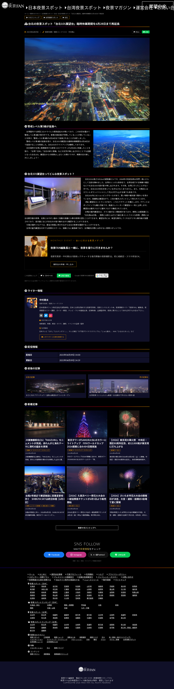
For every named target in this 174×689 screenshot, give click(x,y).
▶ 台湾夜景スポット (51, 17)
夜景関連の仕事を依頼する (40, 580)
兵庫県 (100, 592)
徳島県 (89, 595)
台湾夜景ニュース (36, 642)
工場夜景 (47, 637)
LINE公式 (120, 555)
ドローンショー (76, 639)
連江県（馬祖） (126, 628)
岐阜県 (43, 592)
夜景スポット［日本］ (39, 584)
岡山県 (55, 595)
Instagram (76, 555)
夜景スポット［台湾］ (39, 612)
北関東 (49, 605)
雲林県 (32, 628)
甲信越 (83, 605)
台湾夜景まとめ (52, 642)
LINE (145, 32)
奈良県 (123, 592)
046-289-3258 (85, 678)
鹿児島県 (90, 598)
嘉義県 (43, 628)
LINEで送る (64, 276)
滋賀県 (112, 592)
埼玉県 (55, 589)
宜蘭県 (77, 618)
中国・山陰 (51, 608)
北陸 (99, 605)
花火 (103, 637)
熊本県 (55, 598)
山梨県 (89, 589)
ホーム (32, 574)
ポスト (137, 32)
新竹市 (77, 615)
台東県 (32, 618)
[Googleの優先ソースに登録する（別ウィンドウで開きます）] (102, 276)
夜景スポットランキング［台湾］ (44, 622)
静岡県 (55, 592)
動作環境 (106, 580)
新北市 (43, 615)
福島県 (100, 586)
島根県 (43, 595)
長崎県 (43, 598)
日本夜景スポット (45, 7)
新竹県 (89, 615)
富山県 (112, 589)
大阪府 (77, 592)
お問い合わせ (127, 577)
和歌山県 (135, 592)
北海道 (32, 586)
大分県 (66, 598)
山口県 (77, 595)
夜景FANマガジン (37, 635)
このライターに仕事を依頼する (52, 337)
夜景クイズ (94, 637)
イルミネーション (36, 639)
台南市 (112, 615)
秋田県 (77, 586)
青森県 (43, 586)
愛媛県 (112, 595)
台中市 (100, 615)
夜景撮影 (82, 637)
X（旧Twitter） (98, 555)
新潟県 (77, 589)
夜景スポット (35, 637)
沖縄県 (100, 598)
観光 (95, 639)
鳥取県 (32, 595)
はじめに (43, 574)
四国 (65, 608)
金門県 (112, 618)
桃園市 (55, 615)
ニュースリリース (91, 580)
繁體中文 (157, 6)
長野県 (100, 589)
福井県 (134, 589)
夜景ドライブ (59, 648)
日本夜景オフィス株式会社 (81, 680)
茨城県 (112, 586)
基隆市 (66, 615)
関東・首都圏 (69, 605)
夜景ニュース (58, 637)
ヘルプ (101, 574)
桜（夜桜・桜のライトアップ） (120, 637)
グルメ (103, 639)
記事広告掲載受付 (85, 577)
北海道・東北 (35, 605)
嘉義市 (43, 631)
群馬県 (134, 586)
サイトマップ (120, 580)
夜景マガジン (118, 7)
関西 (31, 608)
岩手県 (55, 586)
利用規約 (89, 574)
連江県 (123, 618)
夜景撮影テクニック (61, 654)
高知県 (123, 595)
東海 (116, 605)
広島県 (66, 595)
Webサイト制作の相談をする (68, 580)
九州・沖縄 (85, 608)
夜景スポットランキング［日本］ (44, 602)
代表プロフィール (74, 574)
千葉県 (66, 589)
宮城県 (66, 586)
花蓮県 (89, 618)
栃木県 (123, 586)
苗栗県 (66, 618)
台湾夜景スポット (84, 7)
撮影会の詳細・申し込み (63, 264)
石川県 (123, 589)
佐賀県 (32, 598)
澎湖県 (100, 618)
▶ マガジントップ (32, 17)
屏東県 (134, 615)
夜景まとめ (71, 637)
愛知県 (32, 592)
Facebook (53, 555)
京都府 (89, 592)
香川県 (100, 595)
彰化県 (43, 618)
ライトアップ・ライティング (57, 639)
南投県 (55, 618)
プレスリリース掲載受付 (64, 577)
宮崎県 (77, 598)
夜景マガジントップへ (87, 528)
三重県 (66, 592)
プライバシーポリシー (117, 574)
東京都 (32, 589)
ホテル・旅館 (114, 639)
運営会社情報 (56, 574)
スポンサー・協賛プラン (39, 577)
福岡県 (134, 595)
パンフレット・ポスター (108, 577)
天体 (88, 639)
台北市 (32, 615)
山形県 (89, 586)
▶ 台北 (65, 17)
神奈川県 (44, 589)
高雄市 (123, 615)
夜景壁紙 (47, 654)
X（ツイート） (47, 276)
